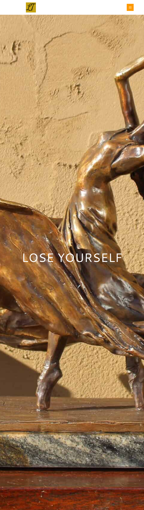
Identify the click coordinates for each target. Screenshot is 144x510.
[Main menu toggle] (130, 7)
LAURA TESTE (53, 5)
